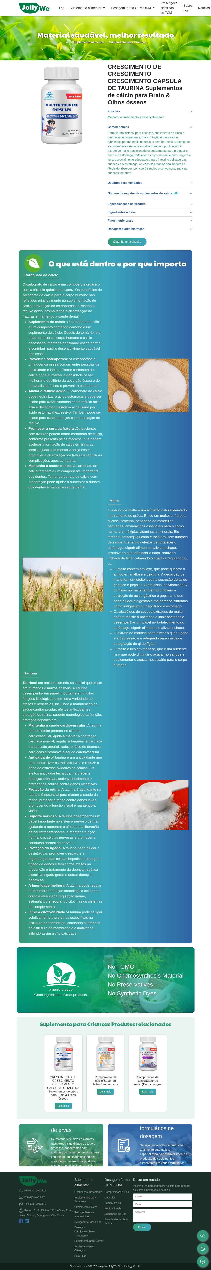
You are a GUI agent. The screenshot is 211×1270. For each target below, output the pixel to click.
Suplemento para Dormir (89, 1240)
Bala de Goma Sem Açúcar (116, 1221)
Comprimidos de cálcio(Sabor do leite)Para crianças (105, 1081)
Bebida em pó (112, 1202)
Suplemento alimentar (86, 8)
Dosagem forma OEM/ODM (131, 8)
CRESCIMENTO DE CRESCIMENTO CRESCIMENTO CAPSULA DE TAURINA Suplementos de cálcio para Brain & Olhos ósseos (63, 1088)
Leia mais (63, 1105)
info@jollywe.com (34, 1197)
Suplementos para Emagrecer (85, 1199)
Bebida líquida (112, 1208)
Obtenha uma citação (127, 241)
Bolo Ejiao (80, 1255)
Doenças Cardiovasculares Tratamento (84, 1231)
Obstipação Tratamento (88, 1192)
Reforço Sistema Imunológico (84, 1214)
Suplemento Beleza (86, 1207)
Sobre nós (187, 8)
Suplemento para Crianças (84, 1248)
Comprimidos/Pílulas (116, 1192)
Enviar (142, 1227)
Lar (61, 8)
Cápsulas (110, 1197)
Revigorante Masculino (88, 1222)
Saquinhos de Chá (115, 1213)
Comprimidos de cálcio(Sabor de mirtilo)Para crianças (147, 1081)
